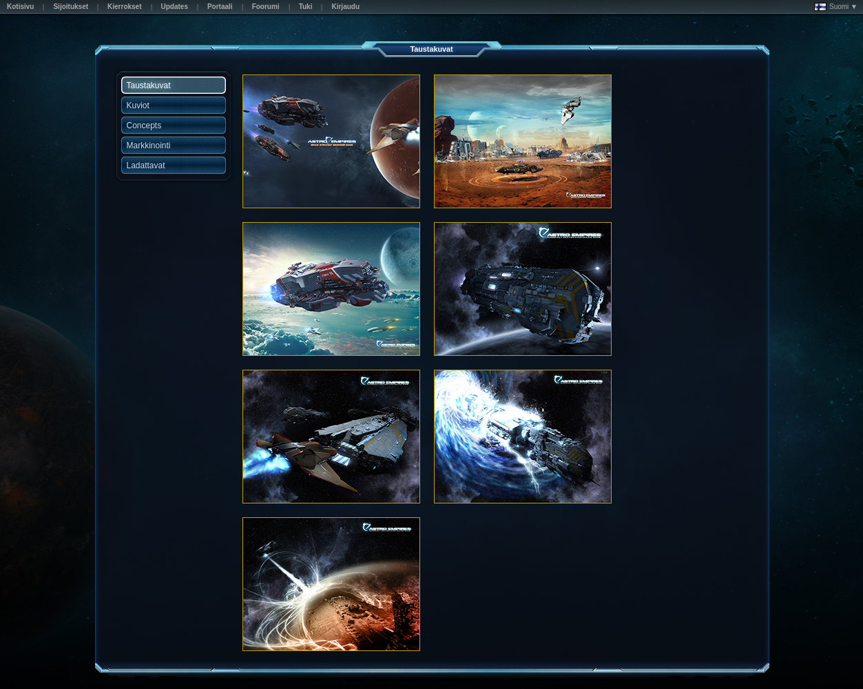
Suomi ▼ (835, 7)
